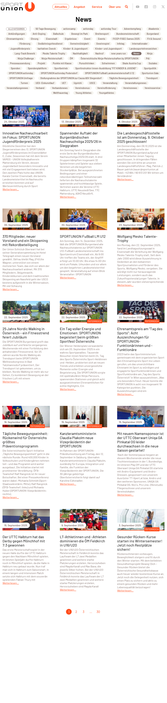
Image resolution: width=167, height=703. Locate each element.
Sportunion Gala (150, 73)
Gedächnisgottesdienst (50, 43)
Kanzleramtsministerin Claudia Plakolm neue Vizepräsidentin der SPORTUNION (78, 439)
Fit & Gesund (154, 38)
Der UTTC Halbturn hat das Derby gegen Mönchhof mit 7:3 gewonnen (23, 541)
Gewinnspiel (102, 43)
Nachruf (99, 53)
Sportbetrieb (61, 68)
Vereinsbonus (82, 88)
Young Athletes (83, 92)
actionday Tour (108, 28)
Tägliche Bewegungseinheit (123, 78)
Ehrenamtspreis (14, 38)
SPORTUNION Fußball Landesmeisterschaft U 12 (109, 73)
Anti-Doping (39, 33)
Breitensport (102, 33)
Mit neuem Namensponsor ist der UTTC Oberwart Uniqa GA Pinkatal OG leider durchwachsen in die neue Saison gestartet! (140, 441)
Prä (147, 58)
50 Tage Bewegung (46, 28)
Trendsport (152, 78)
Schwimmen (108, 63)
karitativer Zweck (47, 48)
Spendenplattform (37, 68)
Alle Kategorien (16, 29)
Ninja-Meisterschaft (52, 58)
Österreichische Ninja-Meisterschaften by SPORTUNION (109, 58)
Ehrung (34, 38)
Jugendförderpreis (20, 48)
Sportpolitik (150, 68)
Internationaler (140, 43)
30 (98, 612)
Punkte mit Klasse (62, 63)
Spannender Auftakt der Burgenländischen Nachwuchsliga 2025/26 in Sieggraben (81, 139)
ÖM (71, 58)
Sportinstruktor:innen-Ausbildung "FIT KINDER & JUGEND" (105, 68)
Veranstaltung (110, 83)
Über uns (115, 7)
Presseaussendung (20, 63)
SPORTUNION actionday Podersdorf (59, 73)
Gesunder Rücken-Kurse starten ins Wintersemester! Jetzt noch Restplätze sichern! (139, 543)
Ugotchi (78, 83)
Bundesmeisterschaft (127, 33)
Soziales (153, 63)
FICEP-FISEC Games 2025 (126, 38)
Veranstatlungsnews (17, 88)
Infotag (120, 43)
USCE (92, 83)
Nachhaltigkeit (80, 53)
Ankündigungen (16, 33)
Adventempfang (132, 28)
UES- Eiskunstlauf (45, 83)
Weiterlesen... (10, 189)
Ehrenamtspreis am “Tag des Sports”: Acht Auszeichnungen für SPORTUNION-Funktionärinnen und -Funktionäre (139, 339)
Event (87, 38)
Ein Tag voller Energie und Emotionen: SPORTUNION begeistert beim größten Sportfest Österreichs (80, 334)
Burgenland (153, 33)
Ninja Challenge (26, 58)
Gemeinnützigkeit (79, 43)
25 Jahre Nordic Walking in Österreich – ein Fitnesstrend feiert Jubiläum (25, 332)
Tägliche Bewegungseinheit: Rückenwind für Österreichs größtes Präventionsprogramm (25, 439)
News (136, 53)
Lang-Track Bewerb (25, 53)
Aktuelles (60, 7)
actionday (88, 28)
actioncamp (69, 28)
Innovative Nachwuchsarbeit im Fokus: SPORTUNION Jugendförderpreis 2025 (25, 137)
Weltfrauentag (60, 92)
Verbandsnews (60, 88)
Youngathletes (106, 92)
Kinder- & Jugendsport (75, 48)
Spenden (15, 68)
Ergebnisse (71, 38)
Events (101, 38)
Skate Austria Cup (131, 63)
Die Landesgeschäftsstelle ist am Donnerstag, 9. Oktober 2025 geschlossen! (140, 137)
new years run (118, 53)
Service (97, 7)
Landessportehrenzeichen (143, 48)
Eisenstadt (51, 38)
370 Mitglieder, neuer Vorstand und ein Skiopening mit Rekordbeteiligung (25, 240)
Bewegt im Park (79, 33)
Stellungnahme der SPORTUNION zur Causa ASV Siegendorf (71, 78)
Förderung (25, 43)
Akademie (153, 28)
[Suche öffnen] (126, 6)
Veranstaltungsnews (135, 83)
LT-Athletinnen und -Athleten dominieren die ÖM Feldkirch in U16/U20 (83, 541)
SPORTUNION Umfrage (21, 78)
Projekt (41, 63)
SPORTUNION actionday (21, 73)
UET (64, 83)
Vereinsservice (152, 88)
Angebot (79, 7)
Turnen (24, 83)
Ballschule (58, 33)
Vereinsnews (130, 88)
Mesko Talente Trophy (54, 53)
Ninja (149, 53)
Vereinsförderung (106, 88)
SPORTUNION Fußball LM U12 (83, 236)
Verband (40, 88)
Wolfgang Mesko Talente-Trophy (137, 238)
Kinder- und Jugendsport (108, 48)
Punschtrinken (86, 63)
